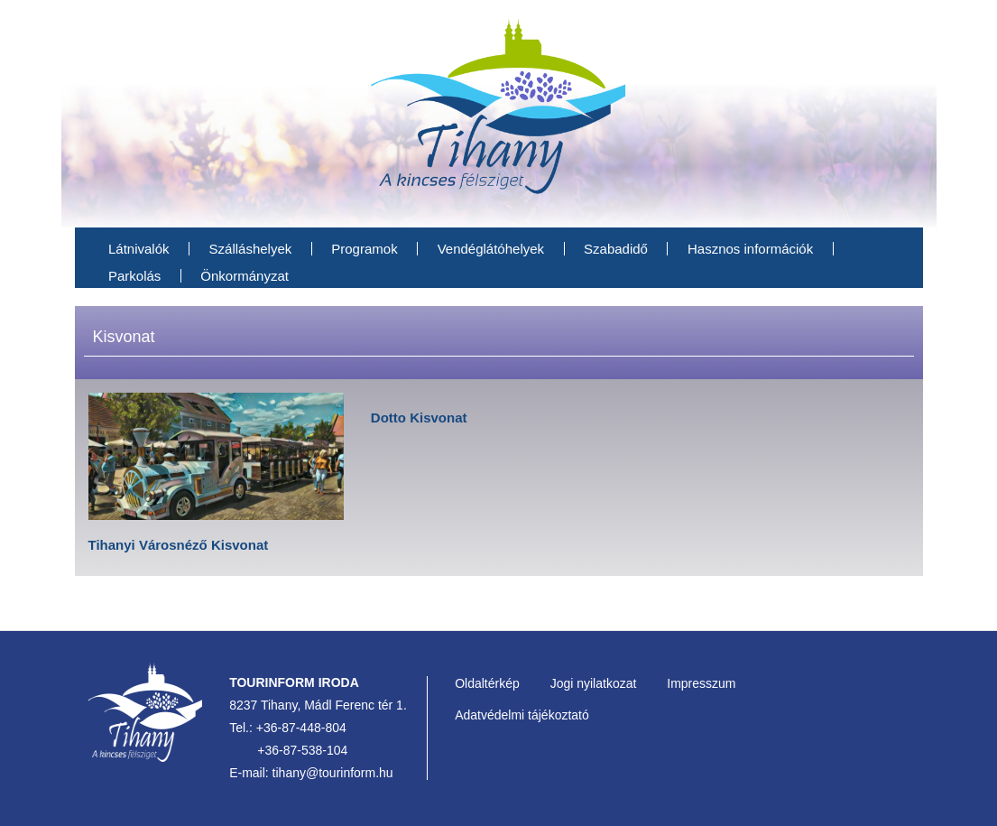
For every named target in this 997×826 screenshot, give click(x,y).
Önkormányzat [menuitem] (244, 276)
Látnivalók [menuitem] (139, 248)
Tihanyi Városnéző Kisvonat (178, 544)
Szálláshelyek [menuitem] (250, 248)
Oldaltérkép (487, 683)
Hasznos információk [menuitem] (750, 248)
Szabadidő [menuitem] (616, 248)
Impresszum (701, 683)
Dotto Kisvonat (419, 417)
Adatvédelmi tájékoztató (522, 715)
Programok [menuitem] (364, 248)
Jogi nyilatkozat (593, 683)
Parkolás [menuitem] (134, 276)
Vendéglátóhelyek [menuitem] (491, 248)
